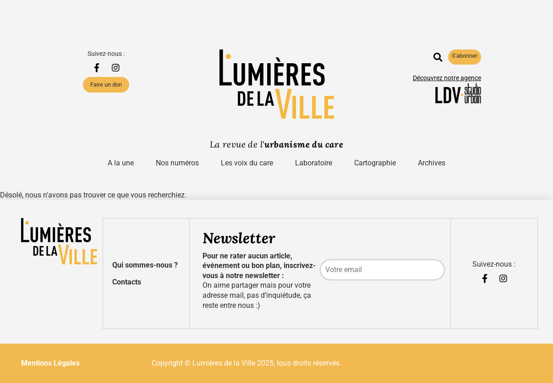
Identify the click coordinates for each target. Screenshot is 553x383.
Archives (431, 163)
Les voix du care (247, 163)
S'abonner (464, 55)
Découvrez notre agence (447, 78)
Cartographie (375, 163)
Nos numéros (177, 163)
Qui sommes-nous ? (145, 265)
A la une (121, 163)
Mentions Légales (50, 363)
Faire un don (106, 84)
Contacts (126, 282)
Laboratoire (313, 163)
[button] (437, 57)
